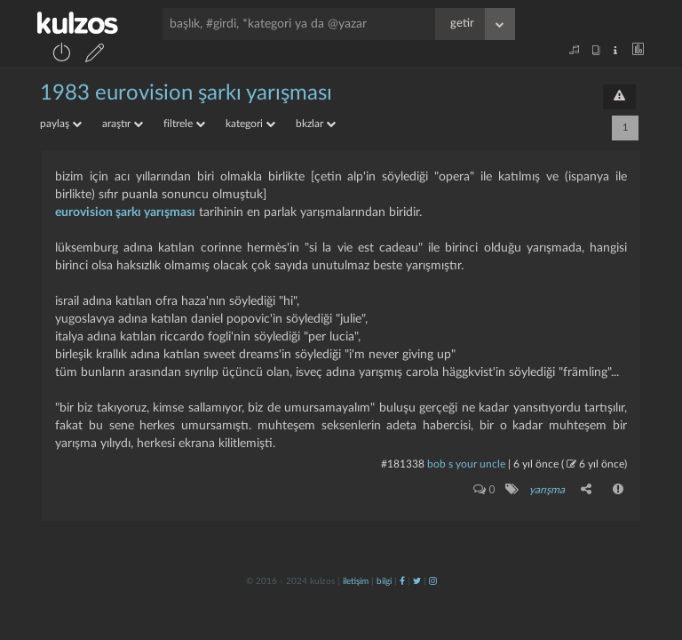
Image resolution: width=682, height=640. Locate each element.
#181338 (402, 464)
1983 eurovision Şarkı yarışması (186, 93)
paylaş (61, 123)
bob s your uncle (466, 464)
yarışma (547, 489)
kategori (250, 123)
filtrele (184, 123)
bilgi (384, 581)
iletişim (356, 581)
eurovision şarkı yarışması (125, 212)
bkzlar (316, 123)
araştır (122, 123)
